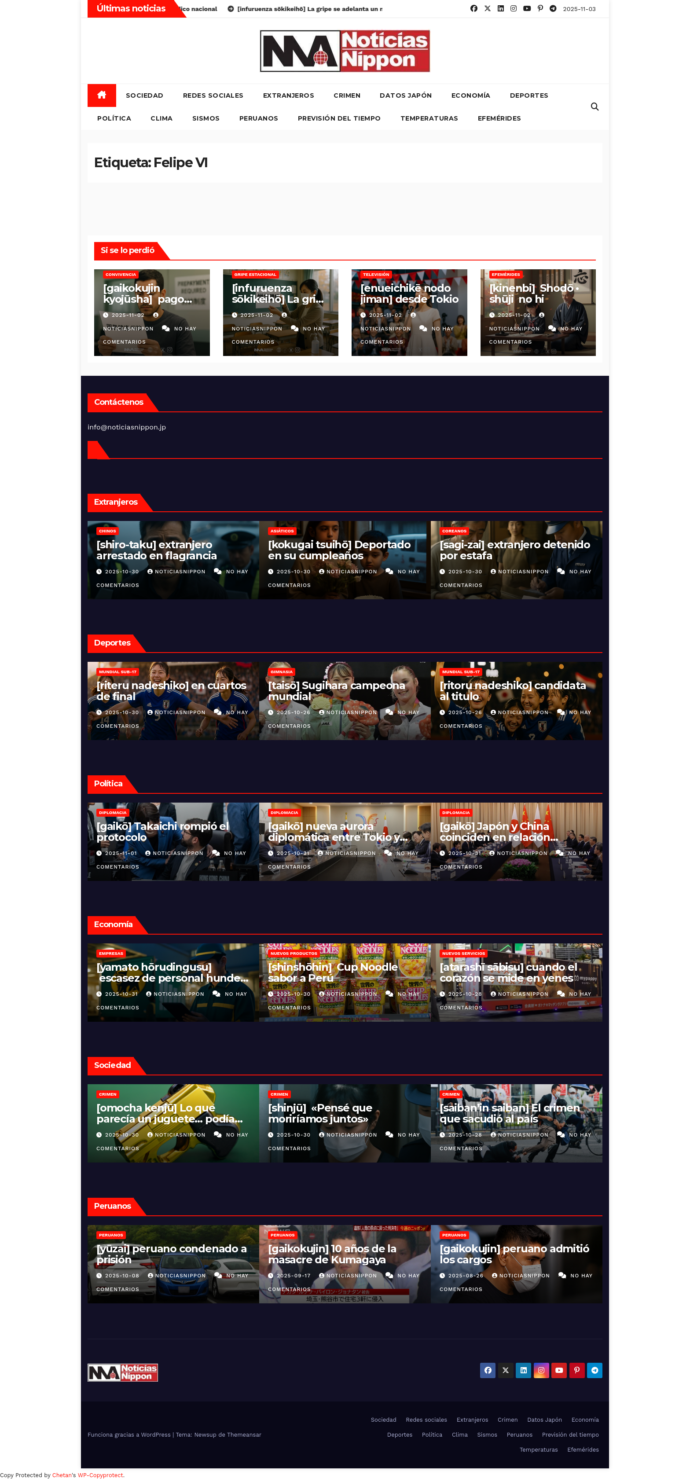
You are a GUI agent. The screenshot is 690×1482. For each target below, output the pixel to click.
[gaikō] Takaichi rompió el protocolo (162, 832)
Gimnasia (282, 671)
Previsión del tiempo (339, 118)
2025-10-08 (123, 1276)
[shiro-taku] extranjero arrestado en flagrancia (156, 550)
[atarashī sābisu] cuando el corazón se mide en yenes (508, 972)
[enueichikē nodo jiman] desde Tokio (409, 293)
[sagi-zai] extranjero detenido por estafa (515, 550)
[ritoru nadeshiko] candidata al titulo (513, 691)
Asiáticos (282, 530)
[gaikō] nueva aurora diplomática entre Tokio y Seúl (334, 837)
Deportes (529, 95)
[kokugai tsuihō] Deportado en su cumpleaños (339, 550)
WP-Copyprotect (100, 1475)
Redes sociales (213, 95)
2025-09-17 (295, 1276)
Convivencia (121, 274)
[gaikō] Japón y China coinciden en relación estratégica (495, 837)
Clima (161, 118)
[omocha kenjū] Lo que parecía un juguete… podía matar (165, 1118)
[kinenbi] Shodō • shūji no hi (535, 293)
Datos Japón (406, 95)
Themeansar (244, 1434)
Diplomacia (113, 812)
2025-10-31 (294, 853)
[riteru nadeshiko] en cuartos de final (171, 691)
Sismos (206, 118)
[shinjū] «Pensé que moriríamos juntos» (320, 1113)
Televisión (376, 274)
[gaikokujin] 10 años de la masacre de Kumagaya (332, 1254)
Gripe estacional (256, 274)
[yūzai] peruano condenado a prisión (171, 1254)
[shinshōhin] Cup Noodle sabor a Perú (333, 972)
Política (114, 118)
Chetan (62, 1475)
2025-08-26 (467, 1276)
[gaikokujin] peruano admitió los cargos (514, 1254)
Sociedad (145, 95)
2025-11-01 (122, 853)
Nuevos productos (294, 953)
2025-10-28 (466, 994)
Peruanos (259, 118)
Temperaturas (429, 118)
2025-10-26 (295, 712)
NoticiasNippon (177, 572)
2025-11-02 (129, 315)
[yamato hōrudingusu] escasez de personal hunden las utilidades (171, 978)
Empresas (111, 953)
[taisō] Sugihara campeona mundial (336, 691)
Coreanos (454, 530)
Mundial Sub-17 (117, 671)
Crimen (347, 95)
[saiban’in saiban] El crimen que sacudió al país (510, 1113)
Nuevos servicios (463, 953)
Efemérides (499, 118)
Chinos (107, 530)
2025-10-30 (123, 572)
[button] (595, 106)
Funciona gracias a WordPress (130, 1434)
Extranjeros (289, 95)
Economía (471, 95)
